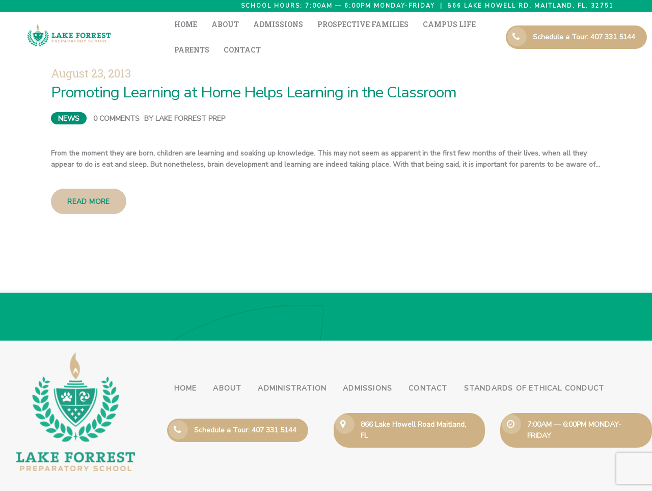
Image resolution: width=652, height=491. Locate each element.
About (227, 368)
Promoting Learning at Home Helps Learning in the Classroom (253, 72)
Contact (428, 368)
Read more (88, 181)
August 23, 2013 (91, 52)
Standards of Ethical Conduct (534, 368)
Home (185, 368)
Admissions (367, 368)
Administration (292, 368)
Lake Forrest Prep (190, 98)
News (68, 98)
